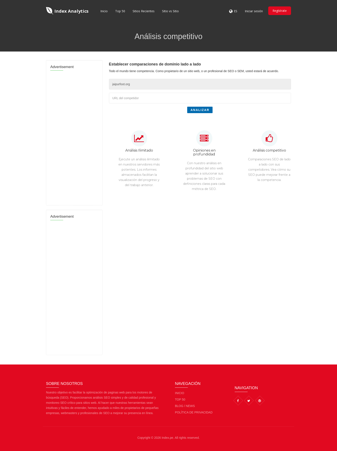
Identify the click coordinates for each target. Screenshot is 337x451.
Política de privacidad (194, 412)
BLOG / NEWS (185, 406)
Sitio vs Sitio (170, 11)
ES (235, 11)
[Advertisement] (74, 136)
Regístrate (280, 11)
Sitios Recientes (144, 11)
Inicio (104, 11)
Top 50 (120, 11)
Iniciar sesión (254, 11)
